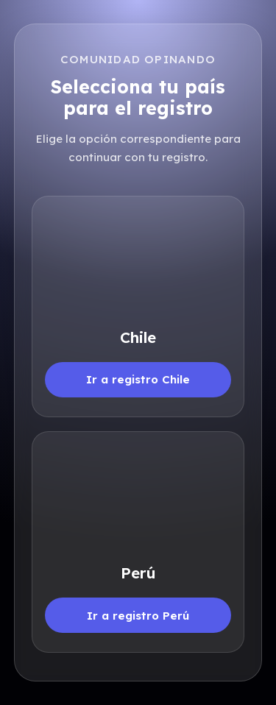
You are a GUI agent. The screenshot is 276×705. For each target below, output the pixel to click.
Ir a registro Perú (138, 616)
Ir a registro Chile (138, 379)
